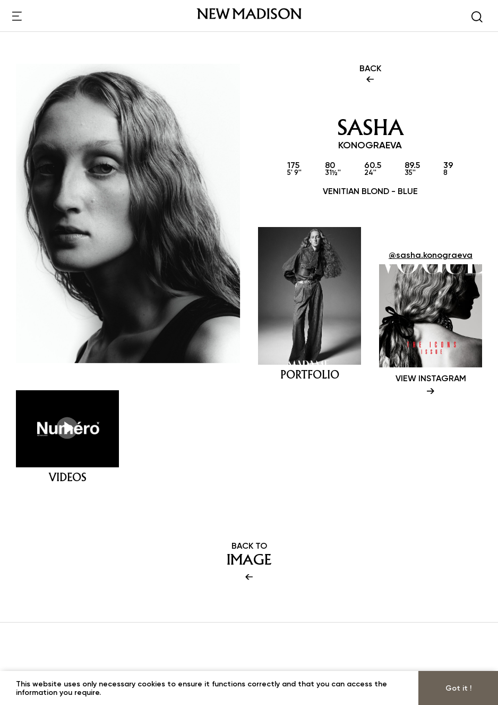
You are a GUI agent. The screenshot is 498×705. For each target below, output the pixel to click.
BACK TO (249, 562)
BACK (370, 74)
